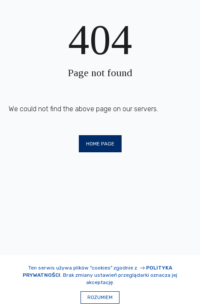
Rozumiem (100, 297)
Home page (100, 144)
